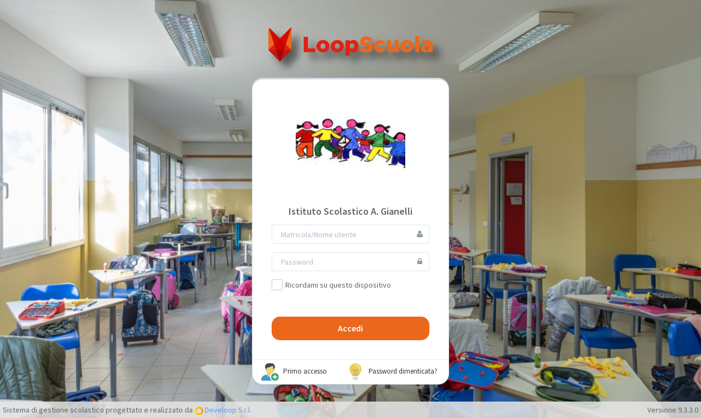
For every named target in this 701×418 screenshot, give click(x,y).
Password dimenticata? (392, 372)
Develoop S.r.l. (227, 410)
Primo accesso (294, 372)
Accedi (350, 328)
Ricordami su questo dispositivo (331, 284)
